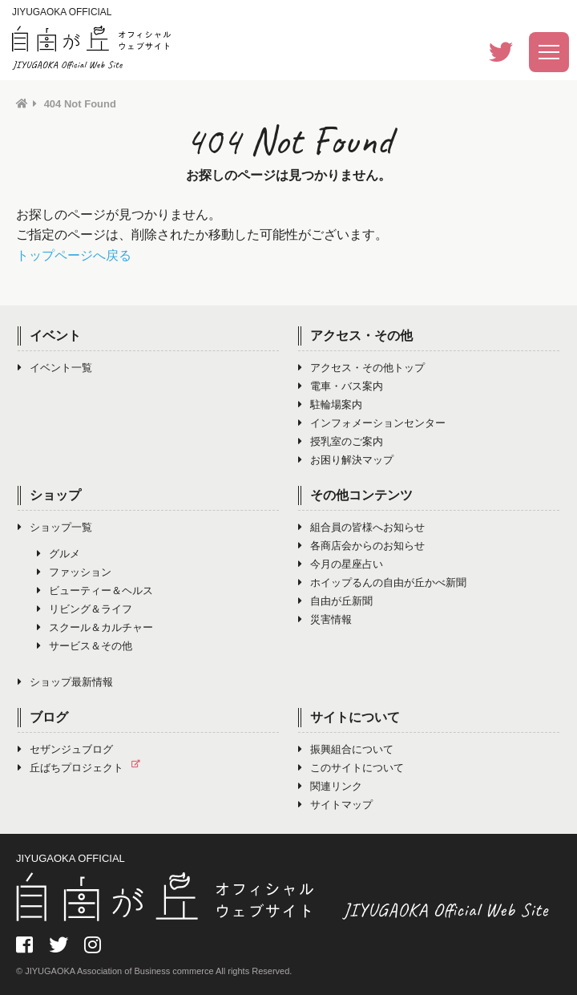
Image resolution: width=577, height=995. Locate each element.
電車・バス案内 (340, 386)
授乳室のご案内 (340, 441)
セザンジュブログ (65, 749)
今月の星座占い (340, 564)
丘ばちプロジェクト (83, 767)
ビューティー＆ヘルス (95, 590)
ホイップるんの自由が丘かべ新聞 (382, 582)
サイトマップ (335, 804)
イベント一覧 (55, 367)
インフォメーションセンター (372, 423)
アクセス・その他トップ (361, 367)
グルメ (58, 553)
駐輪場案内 (330, 404)
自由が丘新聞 (335, 601)
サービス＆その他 (84, 646)
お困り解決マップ (345, 460)
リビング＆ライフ (84, 609)
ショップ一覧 (55, 527)
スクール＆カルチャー (95, 627)
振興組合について (345, 749)
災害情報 (325, 619)
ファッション (74, 572)
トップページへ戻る (73, 255)
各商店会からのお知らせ (361, 545)
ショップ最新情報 (65, 682)
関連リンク (330, 786)
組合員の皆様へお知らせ (361, 527)
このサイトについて (351, 767)
